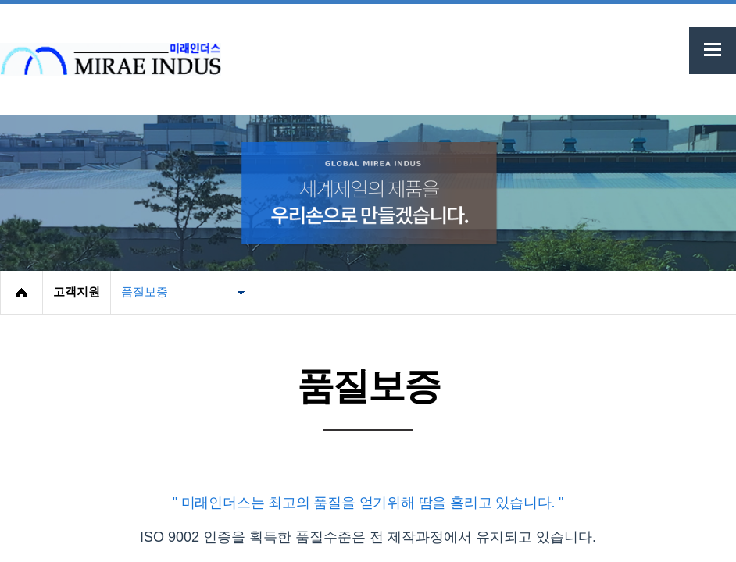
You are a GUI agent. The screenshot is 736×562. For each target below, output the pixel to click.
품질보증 (144, 292)
